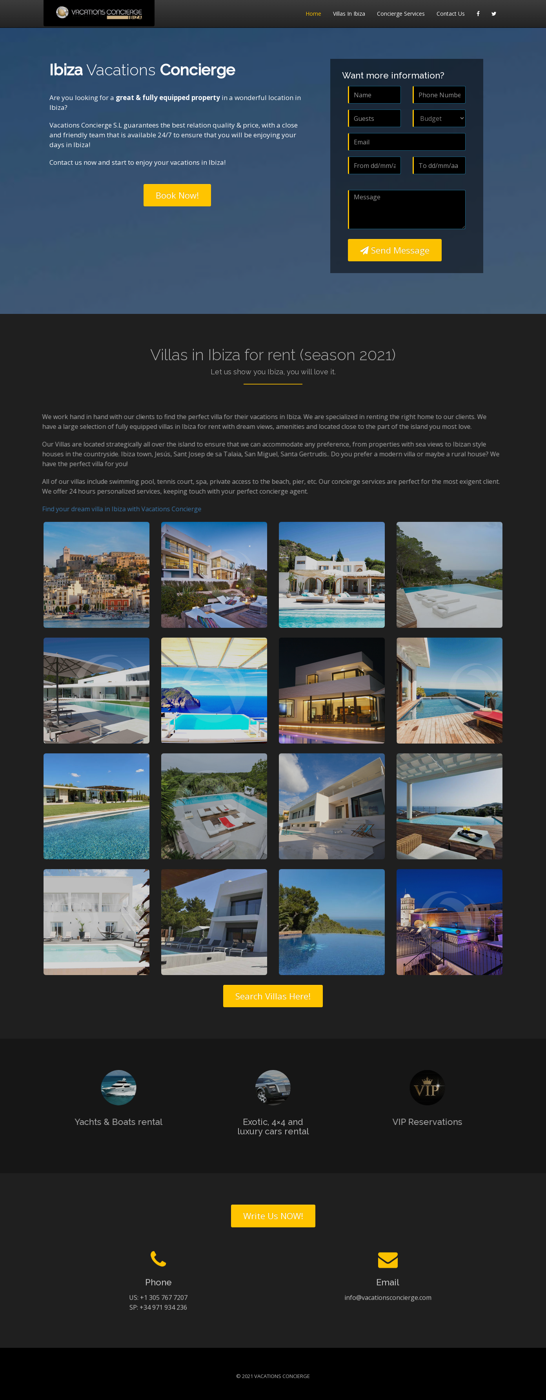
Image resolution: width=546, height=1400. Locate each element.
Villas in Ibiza (349, 13)
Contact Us (451, 13)
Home (313, 13)
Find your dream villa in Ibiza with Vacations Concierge (117, 509)
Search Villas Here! (273, 996)
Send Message (395, 250)
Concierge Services (401, 13)
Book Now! (177, 195)
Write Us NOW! (273, 1215)
